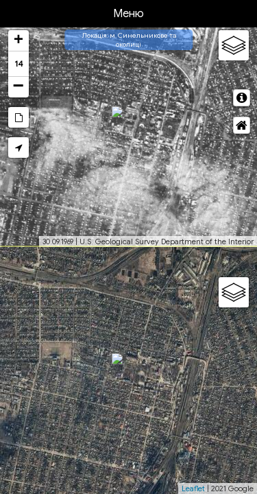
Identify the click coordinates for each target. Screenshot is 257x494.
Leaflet (193, 488)
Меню (128, 14)
